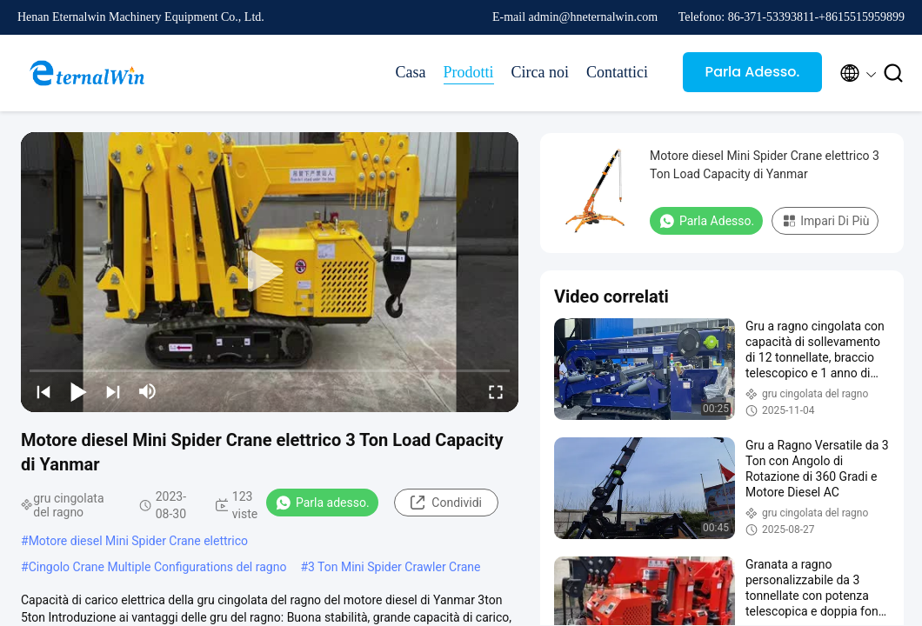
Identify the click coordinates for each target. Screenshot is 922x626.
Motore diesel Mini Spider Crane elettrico (138, 541)
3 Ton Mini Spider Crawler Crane (394, 567)
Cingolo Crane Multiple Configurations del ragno (158, 567)
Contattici (617, 72)
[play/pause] (78, 391)
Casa (411, 72)
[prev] (43, 391)
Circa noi (540, 72)
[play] (269, 272)
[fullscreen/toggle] (495, 391)
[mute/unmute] (147, 391)
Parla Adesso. (752, 72)
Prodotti (469, 72)
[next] (113, 391)
